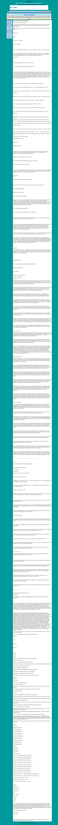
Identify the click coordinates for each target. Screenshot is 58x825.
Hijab (23, 16)
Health (20, 16)
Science (38, 17)
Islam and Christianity (29, 16)
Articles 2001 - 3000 (26, 13)
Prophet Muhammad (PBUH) (23, 17)
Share (11, 7)
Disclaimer (36, 823)
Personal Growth (13, 17)
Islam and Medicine (38, 16)
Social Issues (43, 17)
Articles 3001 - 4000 (35, 13)
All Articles (32, 14)
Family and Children (11, 16)
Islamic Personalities (46, 16)
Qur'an (30, 17)
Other (8, 17)
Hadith (17, 16)
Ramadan (34, 17)
